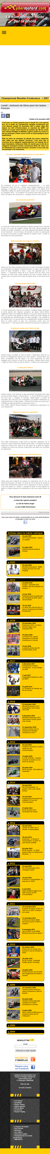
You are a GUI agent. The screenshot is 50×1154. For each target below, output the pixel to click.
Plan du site (25, 1084)
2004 (11, 1031)
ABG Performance (28, 507)
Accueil (21, 1088)
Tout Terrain (18, 1128)
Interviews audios (20, 1134)
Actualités (18, 1103)
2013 (11, 823)
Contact (28, 1088)
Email (25, 1044)
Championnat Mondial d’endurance (20, 98)
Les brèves (18, 1101)
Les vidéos (18, 1132)
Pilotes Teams (19, 1104)
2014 (11, 782)
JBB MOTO (18, 1139)
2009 (11, 985)
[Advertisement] (24, 69)
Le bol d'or (18, 1110)
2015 (11, 742)
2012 (11, 863)
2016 (11, 701)
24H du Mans (19, 1108)
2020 (11, 562)
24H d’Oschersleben (19, 128)
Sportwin (17, 1130)
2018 (11, 620)
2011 (11, 904)
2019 (11, 580)
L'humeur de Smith (21, 1127)
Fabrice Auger (29, 504)
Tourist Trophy (19, 1112)
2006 (11, 1025)
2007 (46, 98)
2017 (11, 661)
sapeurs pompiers (30, 500)
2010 (11, 944)
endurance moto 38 (34, 497)
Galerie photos (19, 1106)
